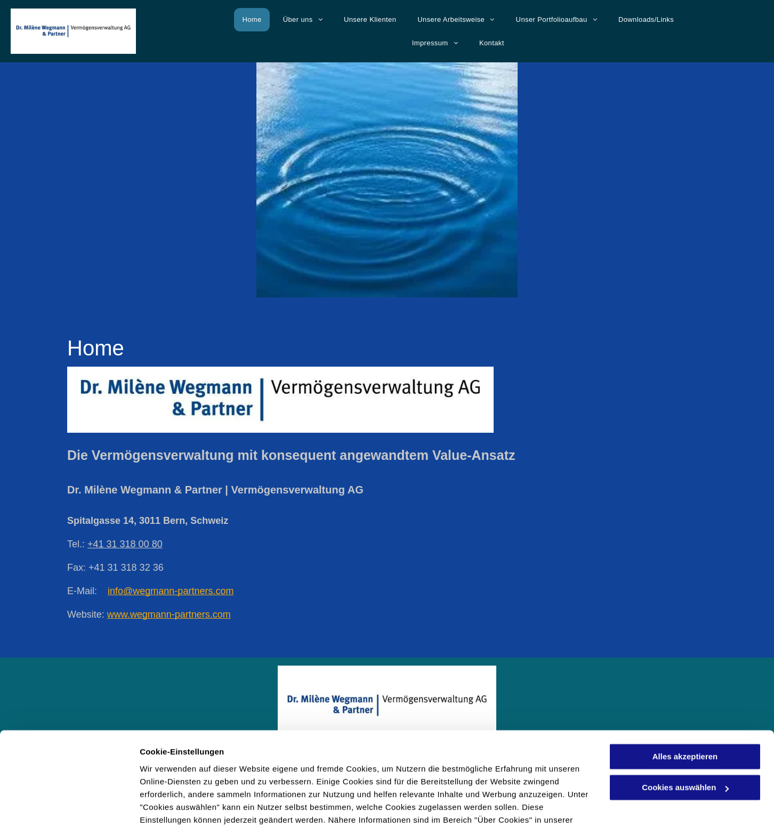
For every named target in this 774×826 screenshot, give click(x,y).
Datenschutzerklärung (184, 775)
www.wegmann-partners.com (169, 614)
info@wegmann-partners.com (170, 591)
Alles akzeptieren (685, 699)
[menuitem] (249, 19)
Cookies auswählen (177, 804)
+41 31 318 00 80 (125, 544)
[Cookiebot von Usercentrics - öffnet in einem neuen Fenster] (69, 805)
